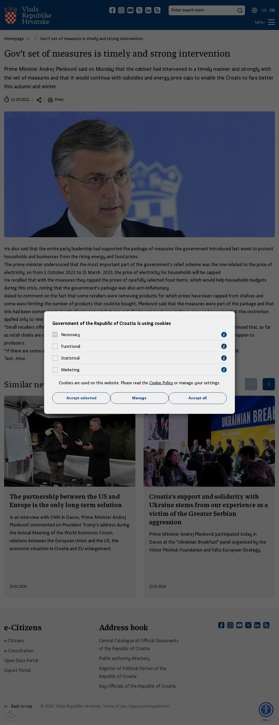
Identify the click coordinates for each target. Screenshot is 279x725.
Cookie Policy (161, 382)
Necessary (70, 334)
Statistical (70, 358)
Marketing (70, 369)
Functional (70, 346)
